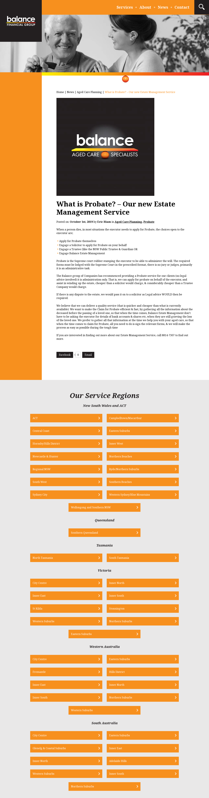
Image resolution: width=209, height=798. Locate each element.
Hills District (169, 586)
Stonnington (65, 547)
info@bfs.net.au (86, 718)
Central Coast (118, 418)
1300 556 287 (40, 718)
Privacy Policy (80, 774)
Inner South (169, 534)
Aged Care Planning (89, 92)
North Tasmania (67, 509)
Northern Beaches (173, 431)
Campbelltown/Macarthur (73, 418)
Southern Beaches (173, 444)
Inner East (116, 534)
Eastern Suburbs (172, 418)
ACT (7, 418)
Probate (148, 222)
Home (60, 92)
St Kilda (10, 547)
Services (125, 7)
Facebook (65, 355)
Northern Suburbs (173, 547)
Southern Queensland (97, 483)
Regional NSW (14, 444)
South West (117, 444)
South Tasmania (120, 509)
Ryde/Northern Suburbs (72, 444)
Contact (182, 7)
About (145, 7)
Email (88, 355)
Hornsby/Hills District (18, 431)
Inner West (64, 431)
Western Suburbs (120, 547)
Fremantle (116, 586)
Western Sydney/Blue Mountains (104, 458)
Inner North (65, 534)
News (163, 7)
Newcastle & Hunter (122, 431)
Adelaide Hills (66, 651)
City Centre (12, 534)
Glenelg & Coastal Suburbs (126, 638)
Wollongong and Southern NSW (155, 458)
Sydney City (38, 458)
